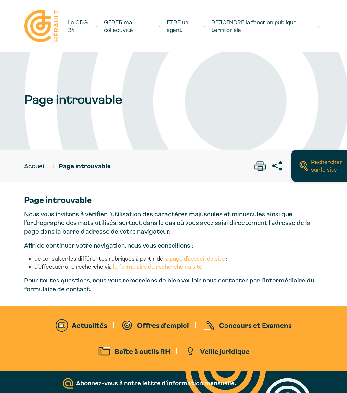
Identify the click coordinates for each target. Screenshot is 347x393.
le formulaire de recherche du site (157, 266)
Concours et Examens (255, 325)
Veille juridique (225, 351)
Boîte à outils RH (142, 351)
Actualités (89, 325)
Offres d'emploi (163, 325)
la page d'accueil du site (194, 258)
